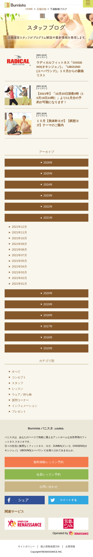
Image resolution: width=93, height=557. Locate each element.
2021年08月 (19, 249)
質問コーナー (20, 400)
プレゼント (19, 411)
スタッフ (17, 383)
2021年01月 (19, 283)
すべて (16, 371)
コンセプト (19, 377)
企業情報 (70, 546)
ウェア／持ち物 (22, 394)
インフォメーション (24, 405)
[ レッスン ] (41, 57)
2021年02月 (19, 278)
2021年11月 (19, 232)
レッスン (17, 388)
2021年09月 (19, 243)
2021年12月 (19, 226)
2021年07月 (19, 255)
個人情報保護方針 (50, 546)
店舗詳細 (41, 9)
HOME (29, 9)
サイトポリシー (26, 546)
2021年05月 (19, 260)
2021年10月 (19, 238)
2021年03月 (19, 272)
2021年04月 (19, 266)
